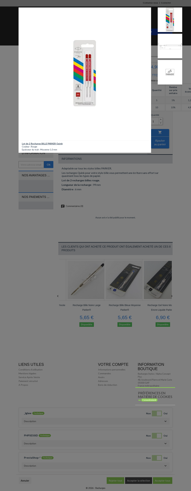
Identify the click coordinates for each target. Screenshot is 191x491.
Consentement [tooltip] (149, 400)
